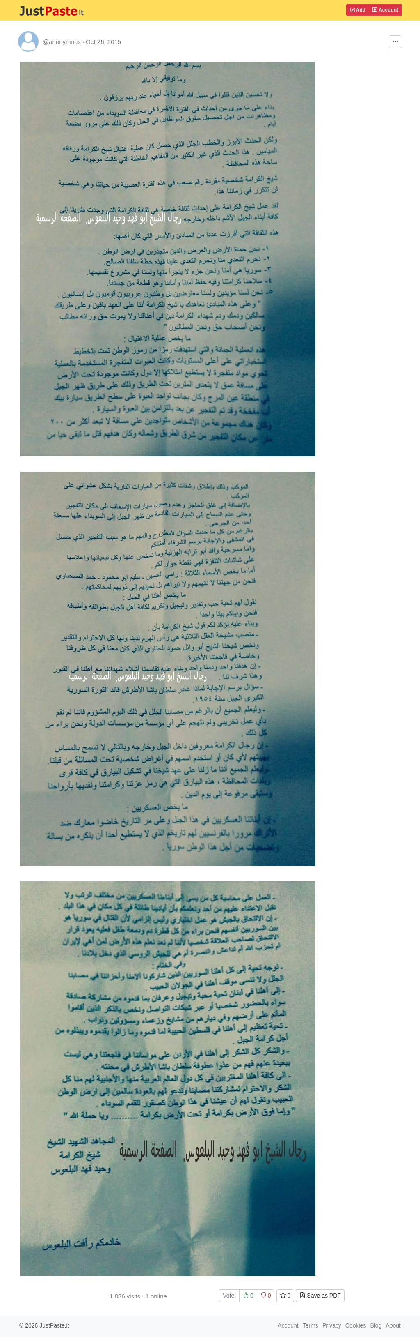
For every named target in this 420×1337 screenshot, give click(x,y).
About (393, 1325)
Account (385, 10)
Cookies (355, 1325)
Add (357, 10)
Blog (375, 1325)
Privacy (331, 1325)
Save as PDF (319, 1295)
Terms (310, 1325)
